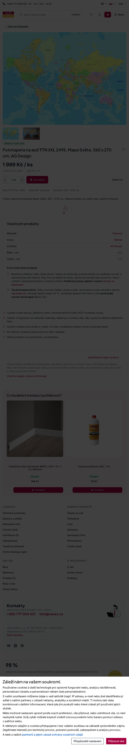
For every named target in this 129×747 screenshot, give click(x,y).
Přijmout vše (116, 741)
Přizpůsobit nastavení (87, 741)
